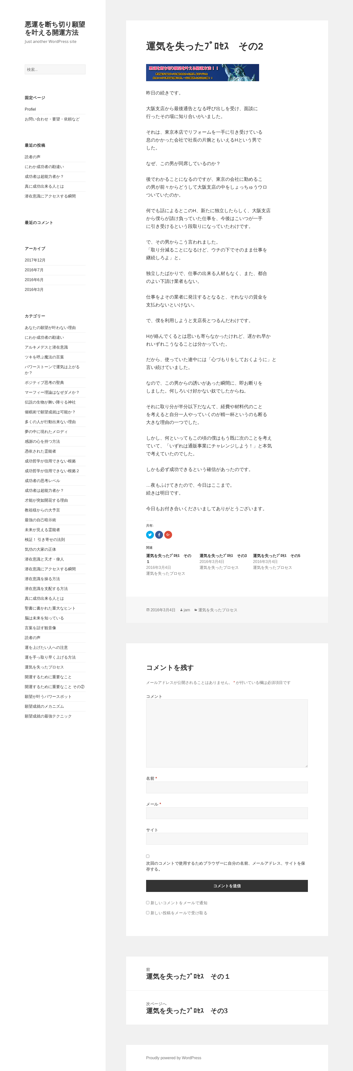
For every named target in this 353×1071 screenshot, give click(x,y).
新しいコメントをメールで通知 (179, 902)
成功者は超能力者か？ (44, 176)
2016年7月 (34, 270)
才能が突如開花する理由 (46, 500)
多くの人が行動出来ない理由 (50, 422)
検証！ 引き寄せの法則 (45, 539)
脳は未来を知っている (44, 618)
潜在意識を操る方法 (42, 579)
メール (153, 804)
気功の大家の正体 (40, 549)
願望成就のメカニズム (44, 706)
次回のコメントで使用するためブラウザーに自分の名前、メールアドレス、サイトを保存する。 (225, 866)
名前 (151, 778)
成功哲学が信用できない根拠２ (52, 471)
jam (187, 610)
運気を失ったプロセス (44, 667)
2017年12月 (35, 260)
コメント (154, 696)
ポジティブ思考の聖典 (44, 382)
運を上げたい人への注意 (46, 647)
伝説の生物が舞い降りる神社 (50, 402)
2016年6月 (34, 280)
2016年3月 (34, 289)
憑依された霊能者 (40, 451)
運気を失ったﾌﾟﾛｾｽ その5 (276, 556)
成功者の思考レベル (42, 481)
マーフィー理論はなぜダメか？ (52, 392)
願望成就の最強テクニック (48, 716)
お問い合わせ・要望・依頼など (52, 119)
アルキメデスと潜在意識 (46, 347)
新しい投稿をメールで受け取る (179, 912)
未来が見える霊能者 (42, 530)
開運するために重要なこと (48, 677)
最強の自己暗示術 (40, 520)
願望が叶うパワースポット (48, 696)
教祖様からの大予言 (42, 510)
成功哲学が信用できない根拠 (50, 461)
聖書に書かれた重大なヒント (50, 608)
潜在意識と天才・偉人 (44, 559)
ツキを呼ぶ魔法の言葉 (44, 357)
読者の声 (32, 157)
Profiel (30, 109)
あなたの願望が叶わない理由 (50, 328)
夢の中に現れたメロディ (46, 432)
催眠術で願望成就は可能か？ (50, 412)
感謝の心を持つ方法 (42, 441)
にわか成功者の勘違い (44, 167)
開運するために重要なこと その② (55, 687)
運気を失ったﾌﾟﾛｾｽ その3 (223, 556)
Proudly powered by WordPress (173, 1058)
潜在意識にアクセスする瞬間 (50, 196)
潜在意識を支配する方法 (46, 589)
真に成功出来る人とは (44, 186)
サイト (152, 830)
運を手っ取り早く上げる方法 (50, 657)
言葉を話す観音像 (40, 628)
